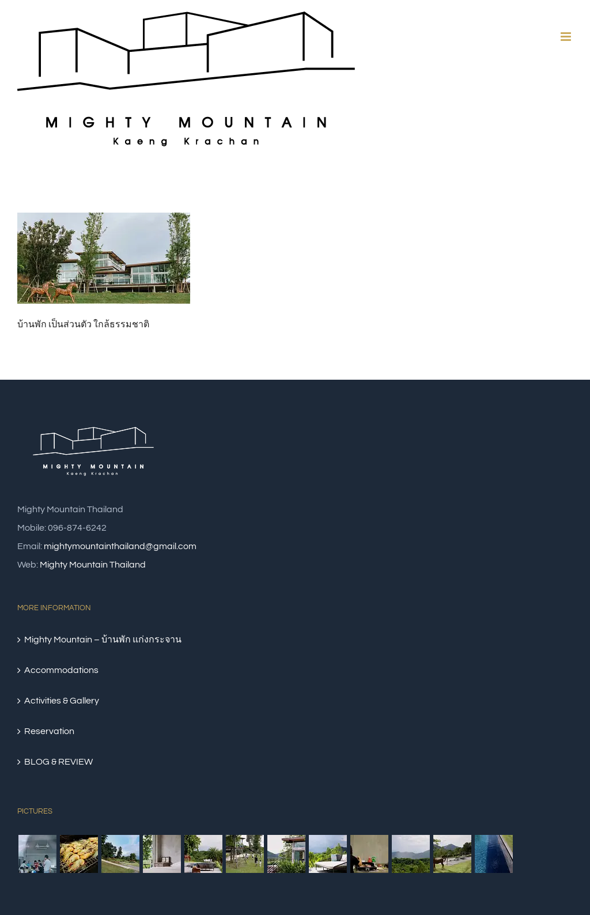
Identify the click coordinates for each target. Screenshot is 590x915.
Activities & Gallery (61, 700)
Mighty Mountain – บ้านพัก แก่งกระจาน (102, 639)
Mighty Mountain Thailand (93, 564)
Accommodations (61, 670)
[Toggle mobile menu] (567, 37)
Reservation (49, 731)
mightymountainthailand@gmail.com (120, 546)
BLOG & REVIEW (58, 761)
